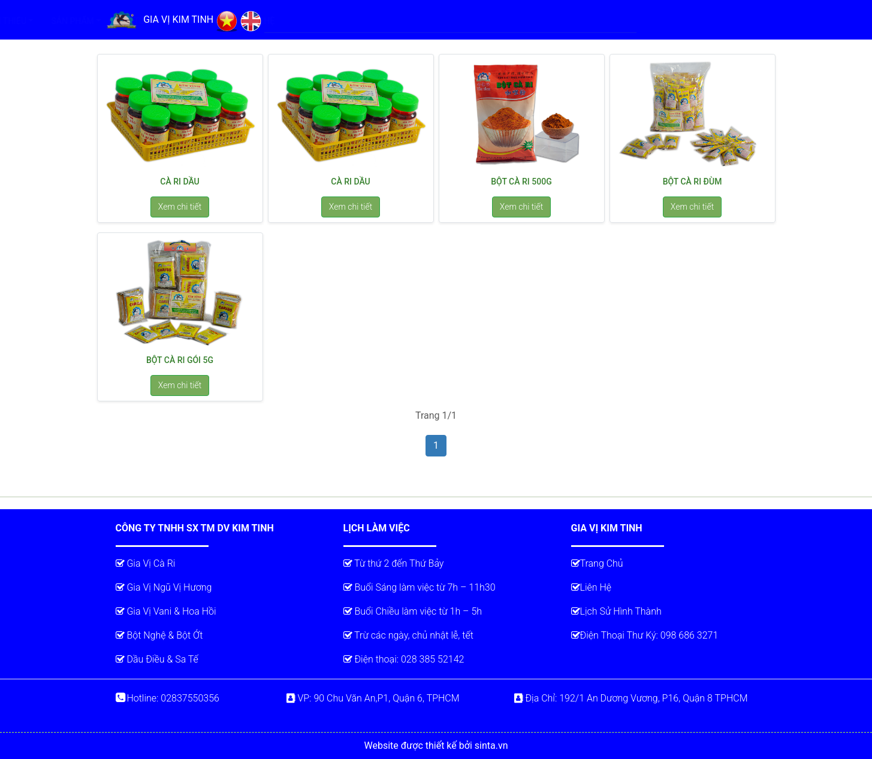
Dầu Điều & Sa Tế (157, 659)
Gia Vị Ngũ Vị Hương (164, 587)
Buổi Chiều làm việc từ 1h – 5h (412, 611)
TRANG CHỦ (299, 20)
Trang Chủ (597, 563)
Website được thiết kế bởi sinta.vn (436, 745)
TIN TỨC (487, 21)
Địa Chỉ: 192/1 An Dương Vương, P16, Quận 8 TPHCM (631, 698)
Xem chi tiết (179, 206)
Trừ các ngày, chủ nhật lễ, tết (408, 635)
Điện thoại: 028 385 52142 (403, 659)
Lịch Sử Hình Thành (616, 611)
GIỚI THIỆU (358, 21)
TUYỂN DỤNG (552, 21)
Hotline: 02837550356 (167, 698)
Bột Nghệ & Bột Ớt (159, 635)
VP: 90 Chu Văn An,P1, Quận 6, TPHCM (373, 698)
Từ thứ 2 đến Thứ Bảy (393, 563)
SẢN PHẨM (424, 21)
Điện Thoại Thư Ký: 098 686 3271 (645, 635)
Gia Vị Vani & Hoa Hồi (166, 611)
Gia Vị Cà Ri (146, 563)
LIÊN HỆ (611, 21)
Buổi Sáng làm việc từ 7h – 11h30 (419, 587)
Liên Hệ (591, 587)
